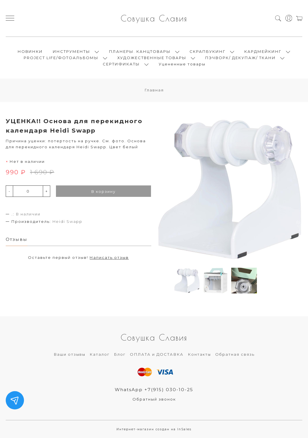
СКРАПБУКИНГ (208, 51)
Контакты (199, 354)
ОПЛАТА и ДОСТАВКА (157, 354)
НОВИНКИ (30, 51)
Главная (154, 90)
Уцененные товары (182, 64)
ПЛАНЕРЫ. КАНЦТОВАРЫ (140, 51)
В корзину (103, 191)
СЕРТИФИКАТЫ (121, 64)
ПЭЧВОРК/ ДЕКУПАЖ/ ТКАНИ (240, 57)
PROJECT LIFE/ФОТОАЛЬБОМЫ (61, 57)
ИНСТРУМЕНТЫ (71, 51)
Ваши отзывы (69, 354)
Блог (120, 354)
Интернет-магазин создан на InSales (154, 429)
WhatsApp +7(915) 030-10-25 (154, 389)
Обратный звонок (154, 399)
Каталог (100, 354)
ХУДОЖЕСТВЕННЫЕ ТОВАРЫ (151, 57)
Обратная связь (235, 354)
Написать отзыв (109, 257)
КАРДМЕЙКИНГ (262, 51)
